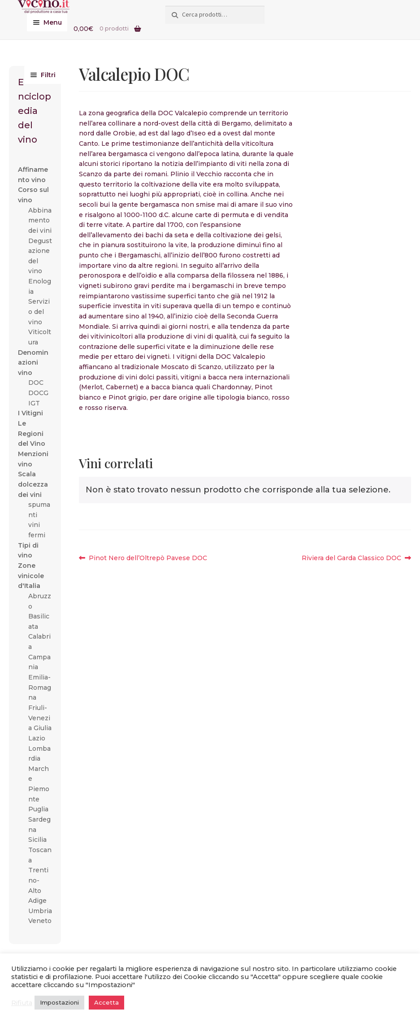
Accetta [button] (106, 1002)
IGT (34, 403)
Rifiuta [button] (21, 1003)
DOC (35, 383)
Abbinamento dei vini (40, 220)
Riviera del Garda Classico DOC (351, 558)
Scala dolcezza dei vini (33, 484)
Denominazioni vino (33, 362)
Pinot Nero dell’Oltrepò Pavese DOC (147, 558)
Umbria (40, 911)
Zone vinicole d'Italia (31, 576)
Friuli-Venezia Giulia (40, 718)
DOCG (38, 393)
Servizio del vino (39, 311)
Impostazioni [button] (59, 1002)
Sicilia (37, 840)
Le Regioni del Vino (31, 433)
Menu (52, 22)
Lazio (36, 738)
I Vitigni (30, 413)
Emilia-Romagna (39, 687)
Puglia (38, 809)
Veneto (40, 921)
